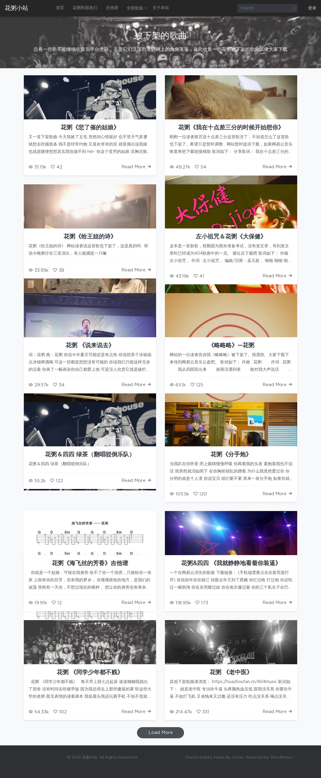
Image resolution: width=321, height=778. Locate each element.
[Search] (267, 8)
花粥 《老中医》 (231, 672)
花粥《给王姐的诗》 (89, 237)
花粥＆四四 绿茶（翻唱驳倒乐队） (90, 455)
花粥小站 (16, 8)
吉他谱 (112, 8)
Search (294, 8)
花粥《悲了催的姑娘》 (90, 128)
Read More (136, 167)
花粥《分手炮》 (231, 455)
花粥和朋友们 (85, 8)
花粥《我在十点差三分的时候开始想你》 (231, 128)
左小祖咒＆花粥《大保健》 (231, 237)
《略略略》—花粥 (231, 345)
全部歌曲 (135, 8)
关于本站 (161, 8)
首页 (60, 8)
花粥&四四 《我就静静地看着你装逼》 (231, 563)
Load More (160, 732)
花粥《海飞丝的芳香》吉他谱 (90, 563)
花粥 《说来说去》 (90, 345)
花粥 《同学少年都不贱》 (90, 672)
